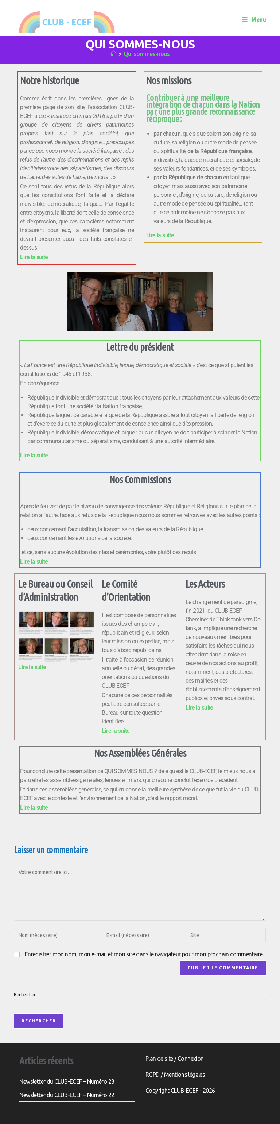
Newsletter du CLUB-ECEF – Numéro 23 (66, 1081)
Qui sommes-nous (147, 54)
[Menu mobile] (254, 19)
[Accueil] (113, 54)
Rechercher (24, 994)
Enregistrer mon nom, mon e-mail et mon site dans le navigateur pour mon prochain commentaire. (144, 954)
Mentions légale (183, 1074)
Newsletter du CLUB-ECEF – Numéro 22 (66, 1095)
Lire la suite (34, 257)
